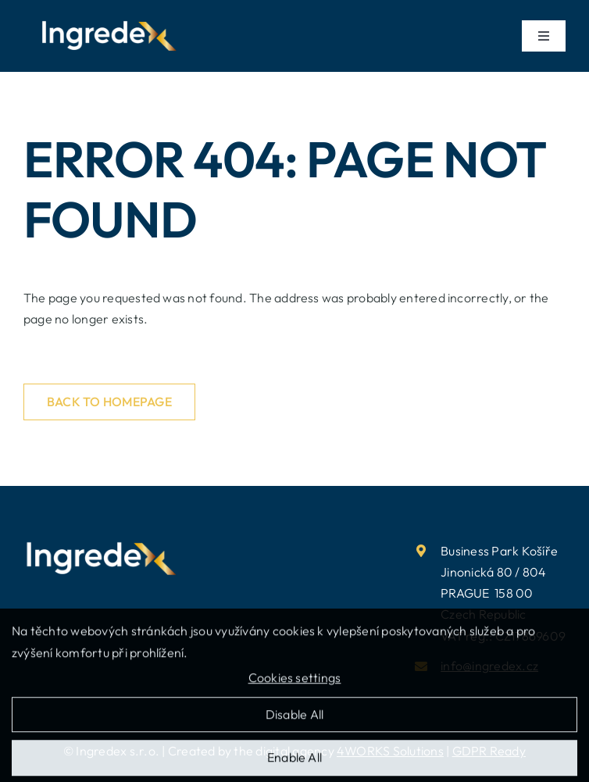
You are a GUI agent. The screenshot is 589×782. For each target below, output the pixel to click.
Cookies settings (294, 683)
